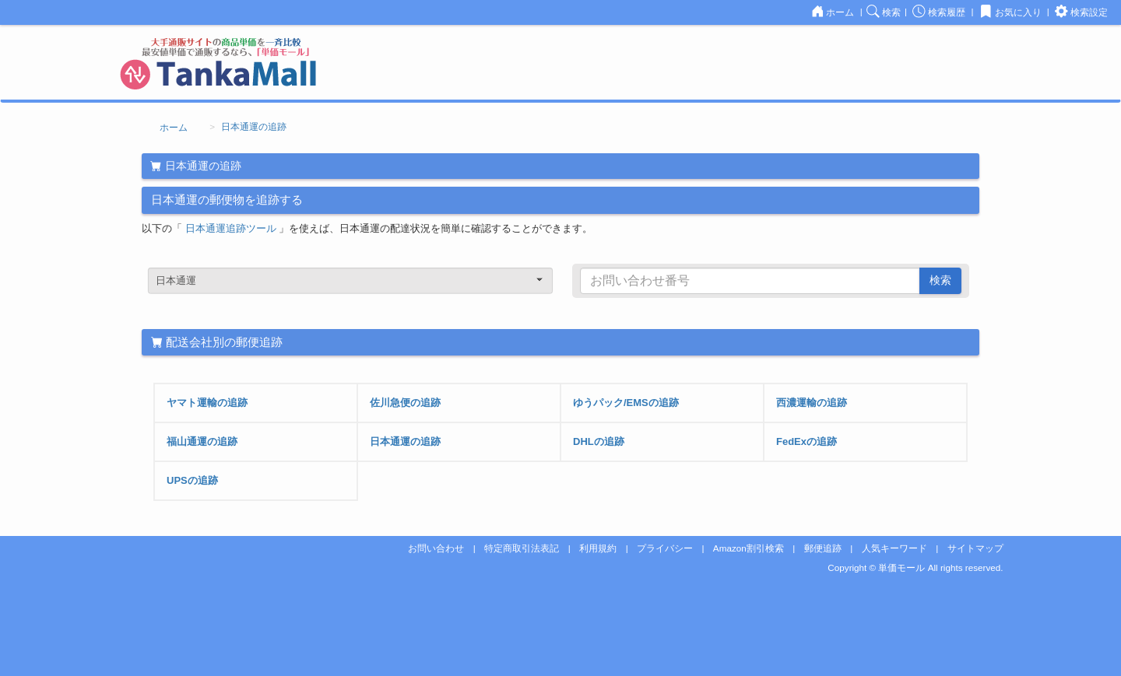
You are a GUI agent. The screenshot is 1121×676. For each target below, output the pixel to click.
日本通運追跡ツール (232, 228)
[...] (750, 281)
